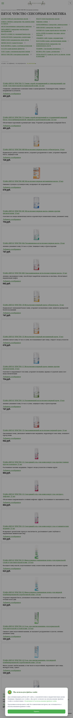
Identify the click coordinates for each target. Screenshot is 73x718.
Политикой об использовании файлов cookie (41, 701)
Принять (36, 711)
